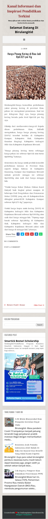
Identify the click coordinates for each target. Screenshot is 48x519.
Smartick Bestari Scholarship (21, 341)
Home (22, 305)
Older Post (38, 305)
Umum (25, 49)
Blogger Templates (24, 515)
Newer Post (12, 305)
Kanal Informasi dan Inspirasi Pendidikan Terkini (24, 11)
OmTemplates (25, 513)
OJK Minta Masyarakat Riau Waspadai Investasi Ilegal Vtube (28, 422)
